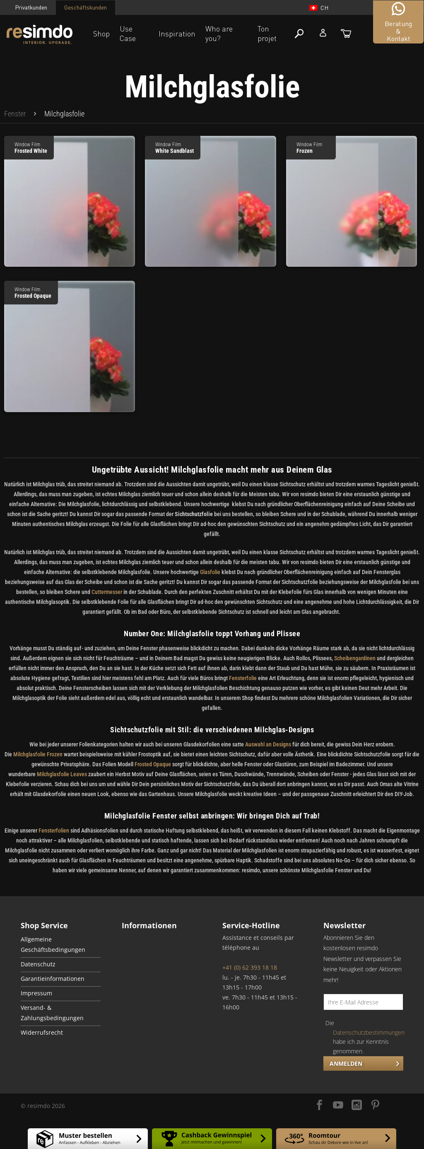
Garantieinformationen (52, 978)
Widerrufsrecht (42, 1032)
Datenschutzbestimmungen (369, 1032)
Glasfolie (210, 572)
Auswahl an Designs (268, 744)
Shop (101, 33)
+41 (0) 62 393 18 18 (249, 967)
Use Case (128, 33)
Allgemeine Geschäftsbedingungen (53, 944)
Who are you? (219, 33)
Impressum (36, 993)
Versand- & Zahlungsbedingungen (52, 1013)
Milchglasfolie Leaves (62, 774)
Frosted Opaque (153, 764)
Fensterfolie (243, 678)
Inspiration (177, 33)
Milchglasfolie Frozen (38, 754)
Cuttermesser (107, 592)
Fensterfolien (54, 830)
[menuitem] (15, 114)
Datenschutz (38, 964)
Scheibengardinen (354, 658)
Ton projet (267, 33)
